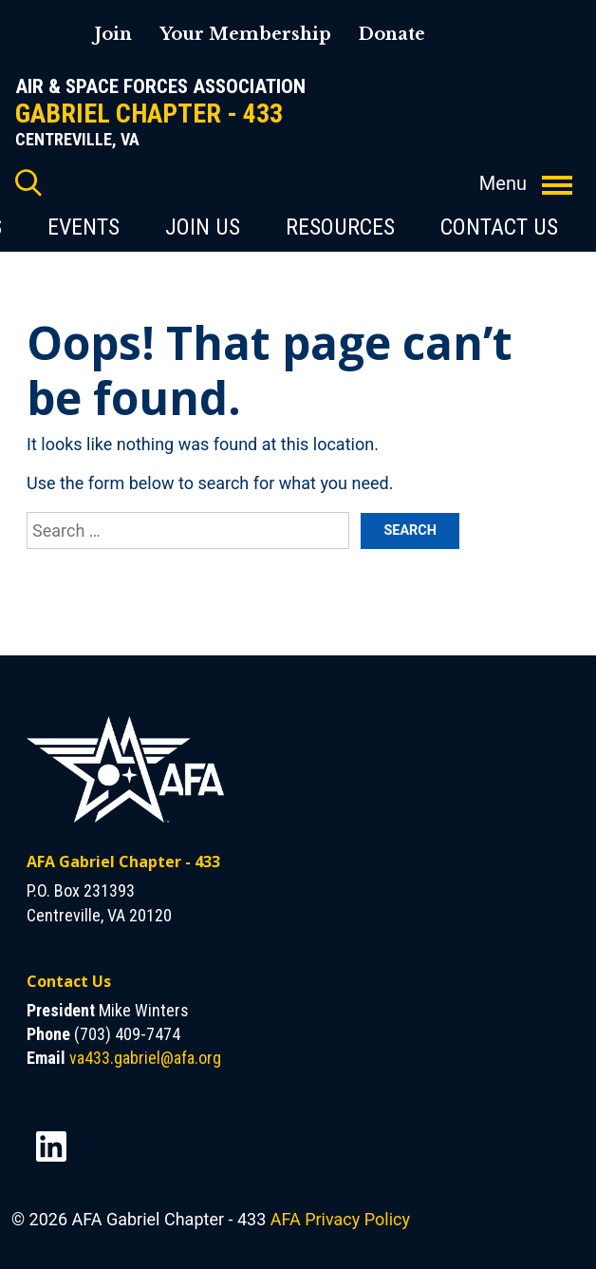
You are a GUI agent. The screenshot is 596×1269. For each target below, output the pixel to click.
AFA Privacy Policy (340, 1219)
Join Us (202, 227)
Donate (391, 34)
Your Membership (245, 34)
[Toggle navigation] (557, 174)
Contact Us (499, 227)
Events (83, 227)
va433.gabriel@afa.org (145, 1058)
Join (113, 34)
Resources (340, 227)
